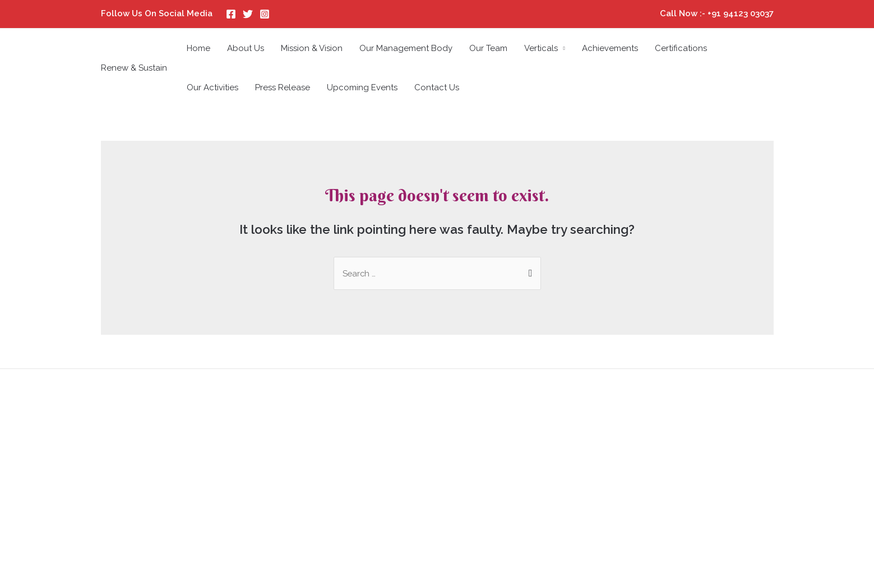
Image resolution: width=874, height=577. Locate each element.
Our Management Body (405, 48)
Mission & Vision (312, 48)
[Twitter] (248, 14)
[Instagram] (265, 14)
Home (198, 48)
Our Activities (212, 87)
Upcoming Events (362, 87)
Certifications (681, 48)
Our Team (488, 48)
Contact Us (436, 87)
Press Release (282, 87)
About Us (245, 48)
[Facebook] (231, 14)
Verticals (541, 48)
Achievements (610, 48)
